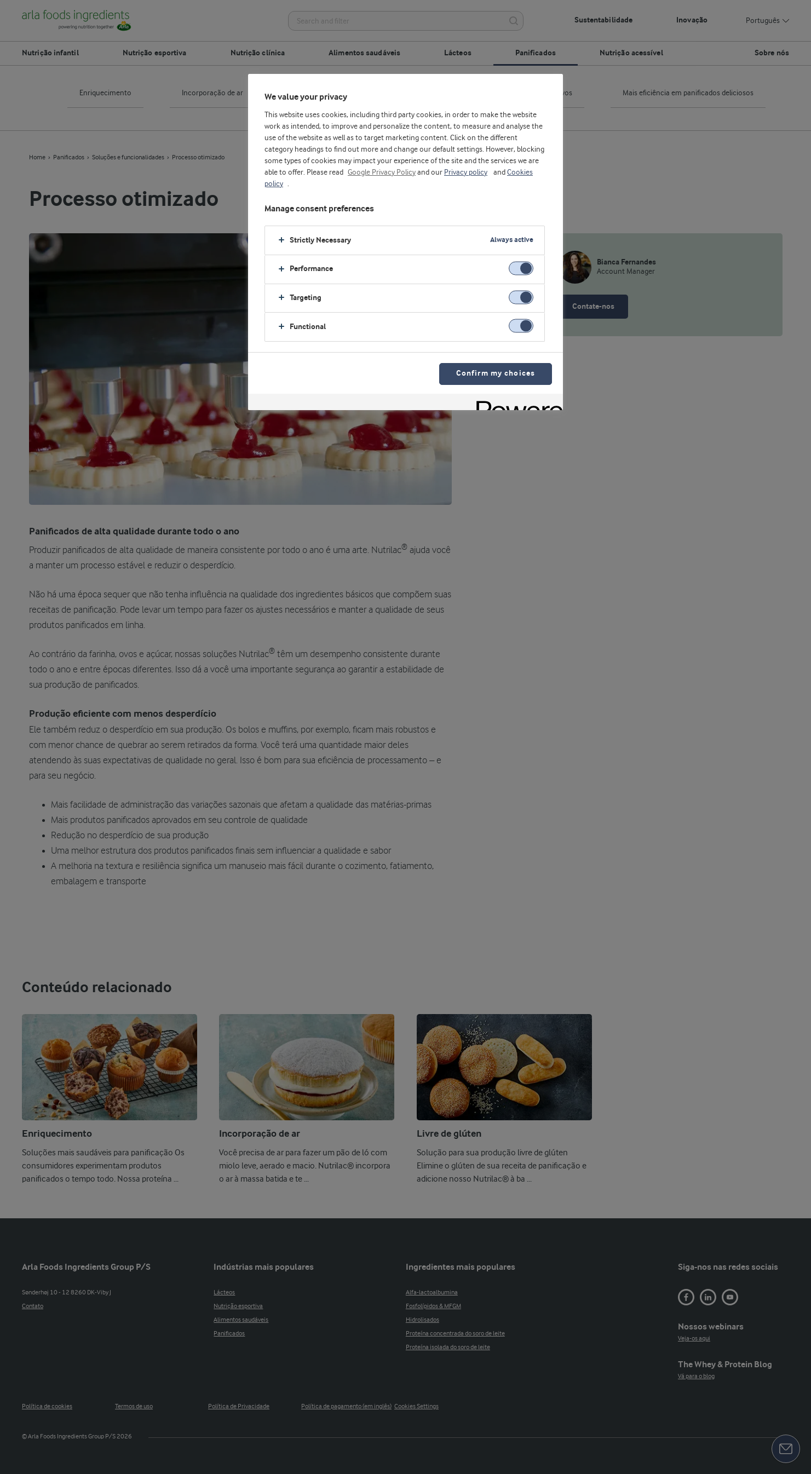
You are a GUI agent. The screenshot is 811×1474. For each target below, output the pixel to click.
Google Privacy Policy (382, 172)
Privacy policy (465, 172)
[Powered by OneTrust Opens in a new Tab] (515, 403)
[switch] (521, 268)
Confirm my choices (495, 374)
